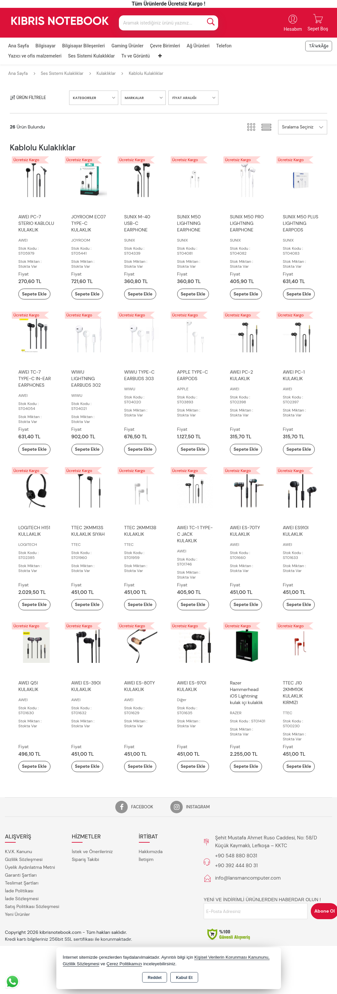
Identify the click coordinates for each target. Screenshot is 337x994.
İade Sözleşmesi (22, 928)
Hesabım (293, 29)
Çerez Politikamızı (124, 963)
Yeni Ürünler (17, 943)
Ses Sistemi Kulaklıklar (91, 56)
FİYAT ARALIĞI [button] (184, 97)
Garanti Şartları (21, 904)
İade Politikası (19, 920)
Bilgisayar (45, 45)
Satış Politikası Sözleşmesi (32, 935)
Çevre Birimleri (165, 45)
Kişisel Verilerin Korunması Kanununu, (232, 957)
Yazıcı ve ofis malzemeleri (35, 56)
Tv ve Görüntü (136, 56)
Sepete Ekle (36, 297)
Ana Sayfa (18, 45)
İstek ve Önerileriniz (92, 881)
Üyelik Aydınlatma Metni (30, 896)
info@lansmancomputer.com (248, 907)
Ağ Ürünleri (198, 45)
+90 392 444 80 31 (236, 894)
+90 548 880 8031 (236, 885)
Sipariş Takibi (85, 888)
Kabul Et (184, 977)
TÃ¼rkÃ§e (318, 45)
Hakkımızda (151, 881)
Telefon (224, 45)
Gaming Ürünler (127, 45)
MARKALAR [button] (134, 97)
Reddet (154, 977)
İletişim (146, 888)
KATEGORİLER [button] (84, 97)
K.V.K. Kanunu (18, 881)
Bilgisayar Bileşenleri (83, 45)
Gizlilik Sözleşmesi (24, 888)
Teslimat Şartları (21, 912)
